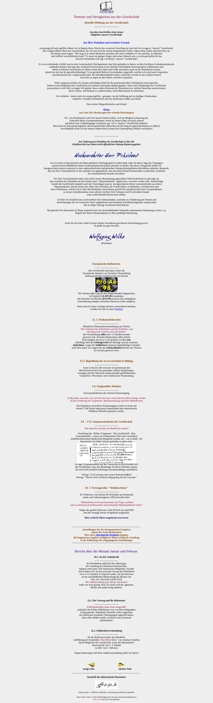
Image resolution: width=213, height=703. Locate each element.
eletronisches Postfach (107, 535)
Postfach (119, 309)
